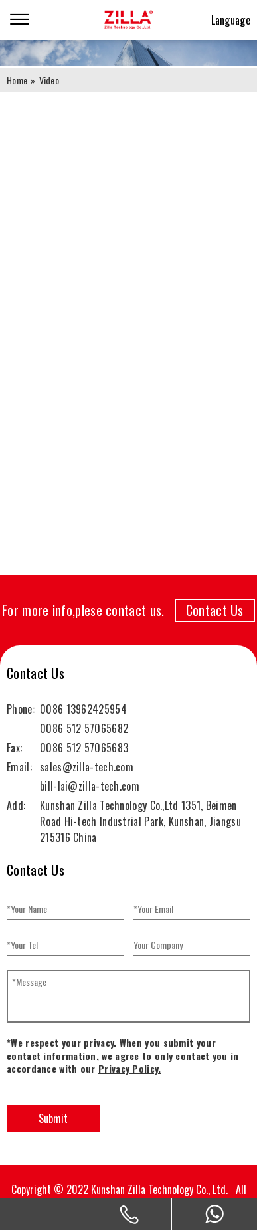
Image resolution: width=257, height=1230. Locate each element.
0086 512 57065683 (84, 748)
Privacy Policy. (129, 1068)
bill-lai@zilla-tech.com (89, 786)
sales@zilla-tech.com (86, 767)
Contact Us (215, 610)
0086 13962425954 (83, 709)
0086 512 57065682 (84, 728)
